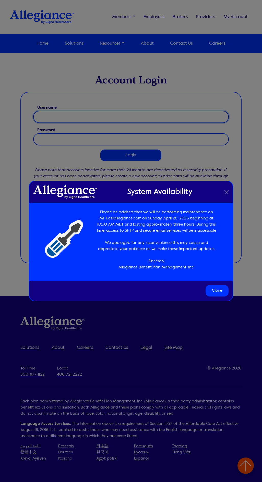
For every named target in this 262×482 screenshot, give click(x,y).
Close (217, 291)
